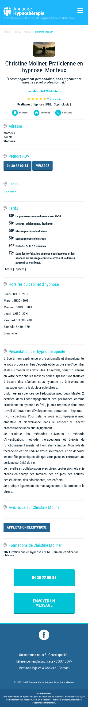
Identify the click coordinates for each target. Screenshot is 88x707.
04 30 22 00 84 (17, 166)
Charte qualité (57, 655)
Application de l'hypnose (26, 527)
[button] (4, 512)
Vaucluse (28, 31)
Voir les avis (54, 99)
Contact (64, 668)
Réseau (17, 31)
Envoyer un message (44, 603)
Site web (10, 192)
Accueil (7, 31)
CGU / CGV (63, 661)
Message (42, 166)
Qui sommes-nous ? (32, 655)
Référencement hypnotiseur (34, 661)
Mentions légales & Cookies (37, 668)
